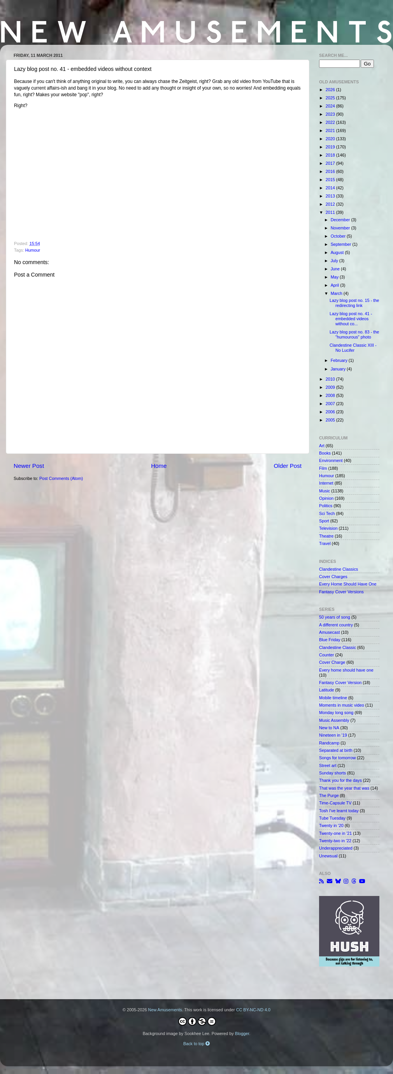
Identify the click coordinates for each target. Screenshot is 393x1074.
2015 (331, 179)
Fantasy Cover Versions (341, 591)
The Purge (329, 795)
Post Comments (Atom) (61, 478)
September (342, 244)
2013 (331, 196)
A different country (336, 625)
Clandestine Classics (338, 569)
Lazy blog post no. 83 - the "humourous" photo (354, 334)
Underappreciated (336, 848)
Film (323, 468)
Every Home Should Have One (348, 584)
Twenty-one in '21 (335, 833)
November (341, 228)
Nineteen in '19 (333, 735)
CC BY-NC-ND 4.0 (253, 1009)
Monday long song (336, 712)
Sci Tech (327, 513)
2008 (331, 395)
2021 (331, 130)
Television (328, 528)
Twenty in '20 (331, 825)
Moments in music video (341, 705)
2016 (331, 171)
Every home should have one (346, 670)
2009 (331, 387)
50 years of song (334, 617)
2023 (331, 114)
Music (324, 491)
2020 (331, 138)
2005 (331, 420)
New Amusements (165, 1009)
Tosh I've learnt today (339, 810)
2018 (331, 155)
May (335, 277)
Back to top (196, 1043)
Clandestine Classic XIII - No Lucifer (353, 348)
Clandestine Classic (337, 647)
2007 (331, 403)
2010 (331, 379)
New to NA (329, 727)
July (335, 260)
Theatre (326, 536)
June (336, 268)
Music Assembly (334, 720)
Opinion (326, 498)
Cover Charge (332, 662)
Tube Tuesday (332, 818)
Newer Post (29, 465)
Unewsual (328, 856)
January (339, 369)
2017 (331, 163)
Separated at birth (336, 750)
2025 (331, 97)
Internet (326, 483)
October (339, 236)
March (337, 293)
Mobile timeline (333, 697)
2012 (331, 204)
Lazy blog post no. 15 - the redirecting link (354, 303)
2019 (331, 147)
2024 (331, 106)
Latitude (326, 690)
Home (159, 465)
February (340, 360)
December (341, 219)
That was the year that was (344, 788)
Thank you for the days (340, 780)
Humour (32, 250)
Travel (325, 543)
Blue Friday (329, 639)
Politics (325, 505)
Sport (324, 520)
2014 (331, 187)
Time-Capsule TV (335, 803)
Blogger (242, 1033)
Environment (331, 460)
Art (322, 445)
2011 (331, 212)
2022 (331, 122)
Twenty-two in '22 (335, 840)
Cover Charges (333, 576)
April (335, 285)
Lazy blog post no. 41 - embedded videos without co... (351, 318)
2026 (331, 89)
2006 (331, 411)
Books (325, 453)
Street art (327, 765)
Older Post (288, 465)
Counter (326, 655)
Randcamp (329, 743)
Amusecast (329, 632)
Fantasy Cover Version (340, 682)
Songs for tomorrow (337, 757)
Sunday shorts (332, 773)
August (338, 252)
